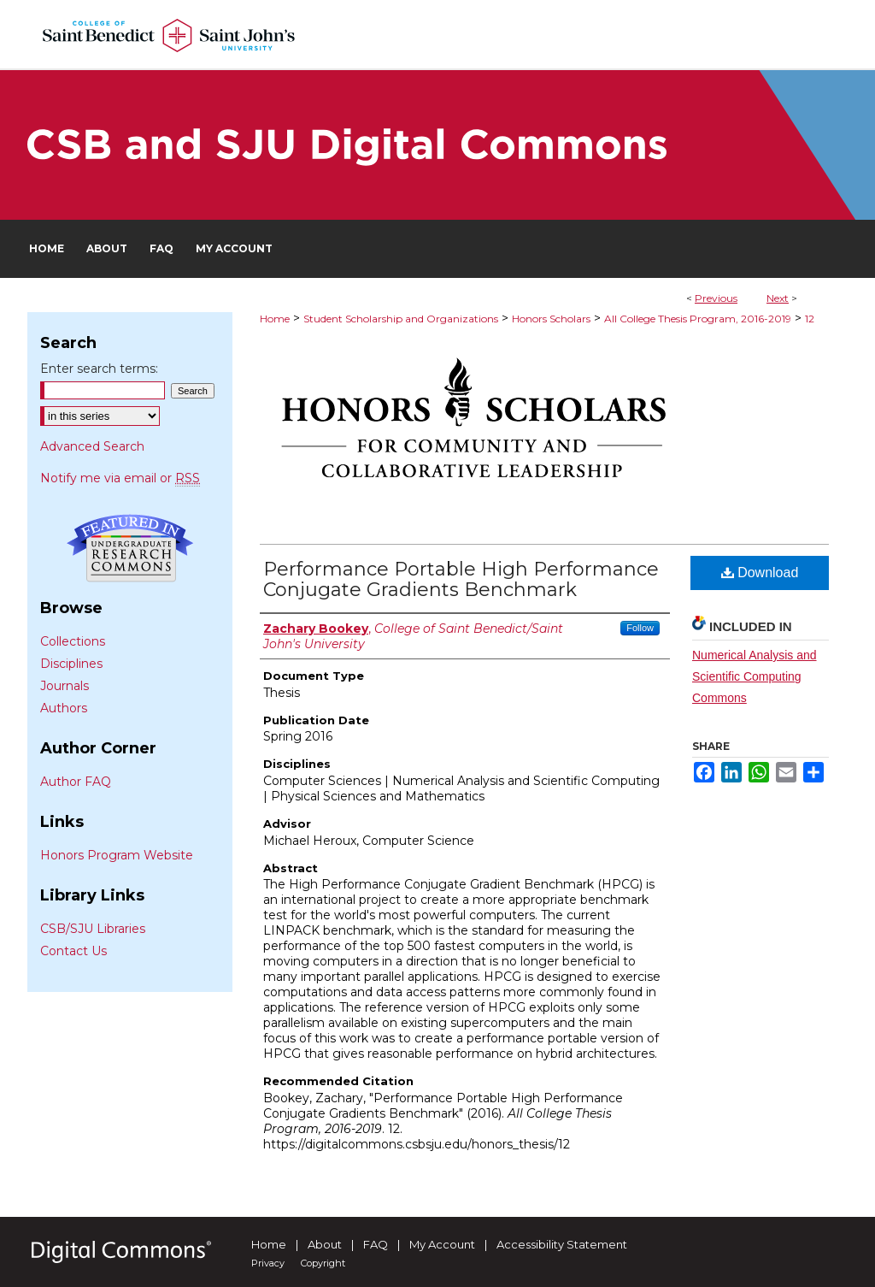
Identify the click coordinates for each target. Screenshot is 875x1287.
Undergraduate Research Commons (129, 548)
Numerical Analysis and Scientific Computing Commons (754, 676)
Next (777, 298)
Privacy (268, 1263)
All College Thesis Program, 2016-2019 (697, 318)
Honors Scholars (551, 318)
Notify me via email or (120, 478)
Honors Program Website (116, 855)
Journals (64, 686)
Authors (63, 708)
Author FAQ (75, 781)
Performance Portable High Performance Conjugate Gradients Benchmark (461, 579)
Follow (640, 628)
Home (275, 318)
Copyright (323, 1263)
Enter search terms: (99, 368)
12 (809, 318)
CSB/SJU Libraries (92, 928)
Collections (72, 641)
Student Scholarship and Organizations (400, 318)
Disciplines (71, 663)
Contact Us (73, 951)
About (325, 1244)
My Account (442, 1244)
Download (760, 572)
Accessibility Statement (561, 1244)
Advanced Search (92, 446)
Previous (716, 298)
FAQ (375, 1244)
